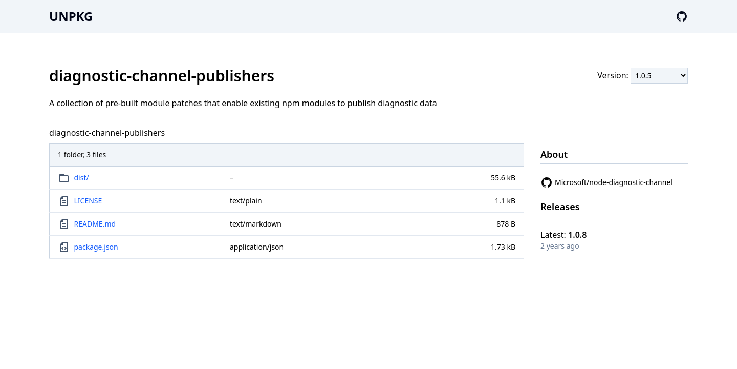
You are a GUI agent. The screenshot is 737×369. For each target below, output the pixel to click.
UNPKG (71, 16)
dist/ (81, 177)
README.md (95, 224)
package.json (96, 247)
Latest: (563, 234)
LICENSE (88, 201)
